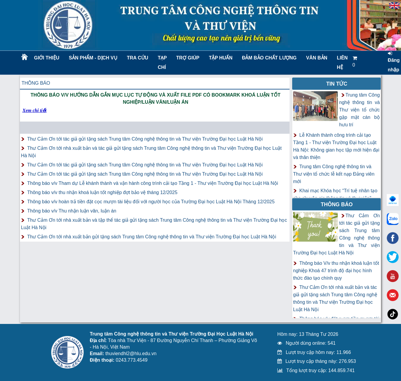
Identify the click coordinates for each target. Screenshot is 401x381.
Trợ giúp (187, 57)
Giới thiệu (46, 57)
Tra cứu (137, 57)
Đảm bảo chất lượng (268, 57)
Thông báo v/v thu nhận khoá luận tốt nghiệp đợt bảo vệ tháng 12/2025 (102, 192)
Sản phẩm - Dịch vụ (93, 57)
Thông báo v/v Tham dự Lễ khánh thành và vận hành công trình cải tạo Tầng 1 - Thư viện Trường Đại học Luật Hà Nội (152, 183)
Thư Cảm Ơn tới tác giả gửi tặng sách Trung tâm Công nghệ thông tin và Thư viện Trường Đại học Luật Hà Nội (144, 138)
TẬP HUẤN (220, 57)
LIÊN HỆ (342, 62)
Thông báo (35, 83)
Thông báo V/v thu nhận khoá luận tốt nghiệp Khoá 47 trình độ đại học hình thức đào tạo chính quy (336, 271)
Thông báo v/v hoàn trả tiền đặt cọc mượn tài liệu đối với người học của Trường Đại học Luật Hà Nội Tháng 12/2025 (150, 201)
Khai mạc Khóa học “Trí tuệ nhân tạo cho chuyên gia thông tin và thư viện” (335, 194)
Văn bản (316, 57)
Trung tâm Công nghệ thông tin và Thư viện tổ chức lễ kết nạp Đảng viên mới (334, 174)
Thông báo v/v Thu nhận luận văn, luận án (71, 210)
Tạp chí (162, 62)
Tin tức (336, 84)
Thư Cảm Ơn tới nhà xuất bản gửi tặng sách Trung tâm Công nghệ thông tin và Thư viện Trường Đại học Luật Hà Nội (151, 236)
